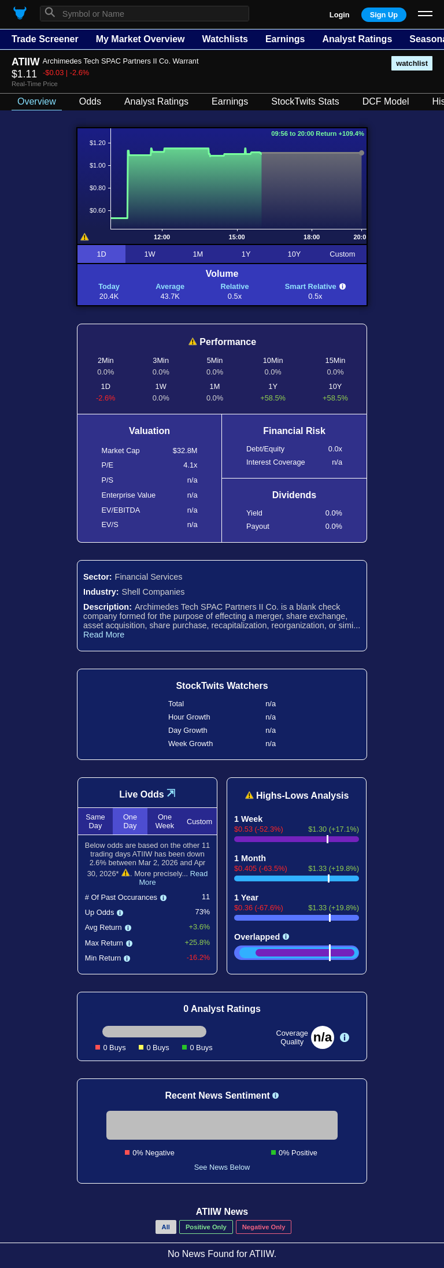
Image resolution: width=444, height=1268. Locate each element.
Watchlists (224, 39)
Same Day (95, 821)
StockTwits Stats (305, 101)
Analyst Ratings (357, 39)
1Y (246, 254)
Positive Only (206, 1226)
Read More (103, 634)
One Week (165, 821)
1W (149, 254)
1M (198, 254)
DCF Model (385, 101)
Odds (90, 101)
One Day (130, 821)
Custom (342, 254)
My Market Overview (140, 39)
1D (101, 254)
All (166, 1226)
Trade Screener (45, 39)
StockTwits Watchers (222, 686)
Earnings (285, 39)
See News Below (222, 1167)
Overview (36, 101)
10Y (294, 254)
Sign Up (384, 14)
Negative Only (264, 1226)
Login (340, 14)
